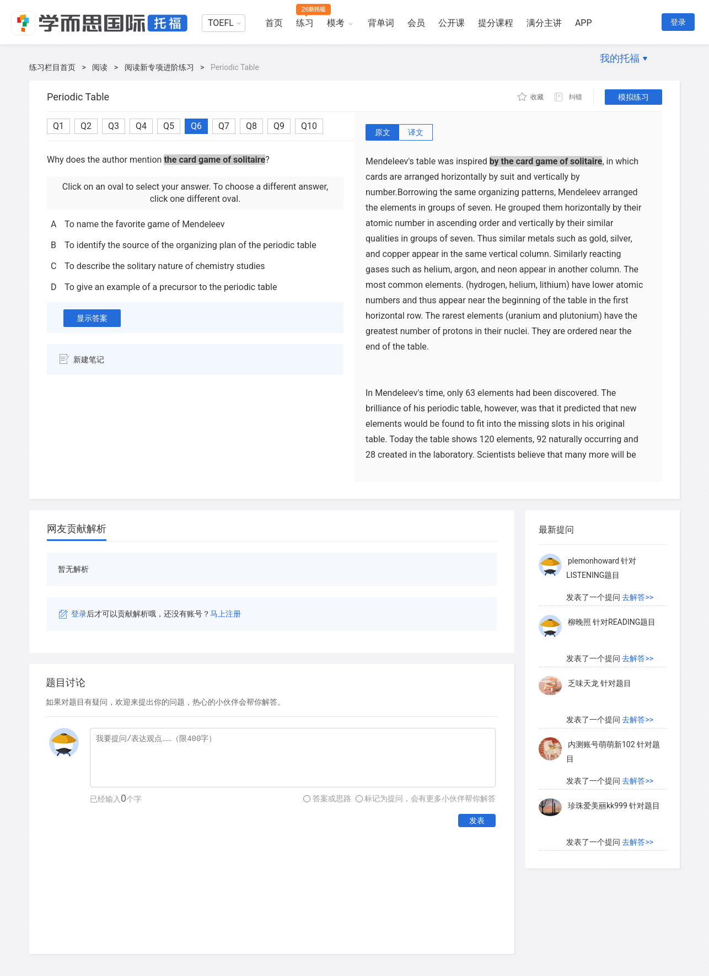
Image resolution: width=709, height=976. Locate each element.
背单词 (381, 23)
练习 (305, 23)
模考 (336, 23)
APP (583, 23)
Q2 (86, 126)
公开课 (451, 23)
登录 (678, 22)
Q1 (58, 126)
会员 (416, 23)
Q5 (168, 126)
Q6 (196, 126)
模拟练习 (633, 97)
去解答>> (637, 597)
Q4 (141, 126)
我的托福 (620, 58)
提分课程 (495, 23)
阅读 (100, 67)
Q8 (251, 126)
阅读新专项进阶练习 (159, 67)
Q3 (113, 126)
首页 (274, 23)
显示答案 (92, 318)
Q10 (309, 126)
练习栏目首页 (52, 67)
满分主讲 (544, 23)
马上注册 (225, 613)
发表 (477, 820)
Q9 (278, 126)
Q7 (223, 126)
